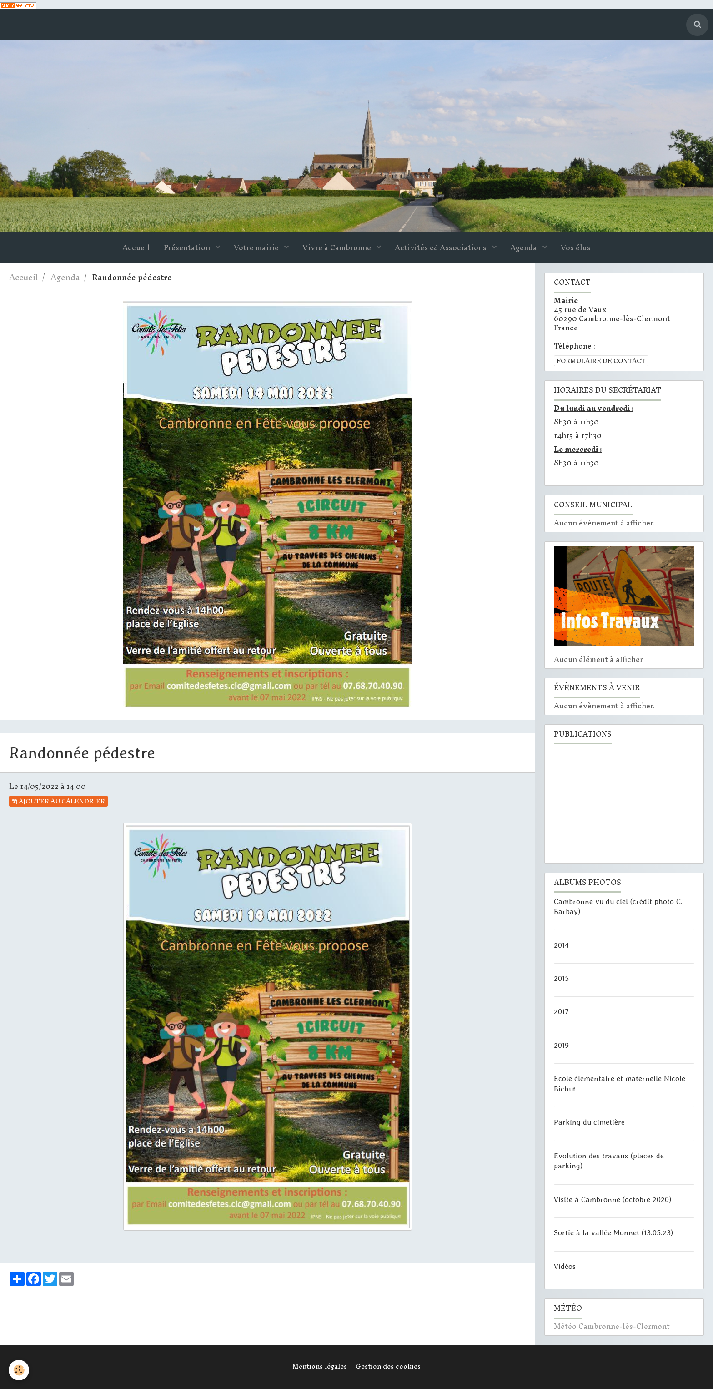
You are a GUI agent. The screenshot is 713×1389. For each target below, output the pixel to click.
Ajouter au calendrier (58, 801)
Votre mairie (257, 248)
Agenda (524, 248)
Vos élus (576, 248)
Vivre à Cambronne (337, 248)
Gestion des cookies (388, 1366)
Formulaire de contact (601, 360)
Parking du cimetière (589, 1121)
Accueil (136, 248)
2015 (561, 978)
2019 (561, 1045)
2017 (561, 1011)
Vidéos (565, 1266)
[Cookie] (19, 1370)
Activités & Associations (441, 248)
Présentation (188, 248)
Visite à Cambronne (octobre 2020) (612, 1199)
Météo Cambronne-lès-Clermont (612, 1326)
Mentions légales (319, 1366)
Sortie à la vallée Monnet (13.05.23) (613, 1232)
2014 (561, 944)
